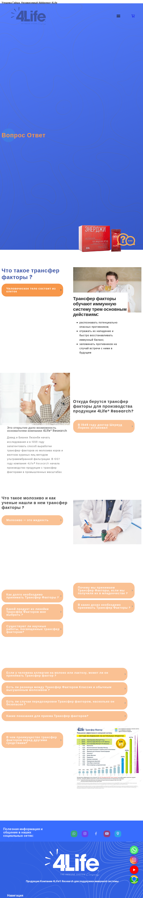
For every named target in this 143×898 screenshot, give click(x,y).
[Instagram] (134, 860)
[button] (118, 16)
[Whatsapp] (134, 850)
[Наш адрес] (134, 879)
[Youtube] (134, 869)
